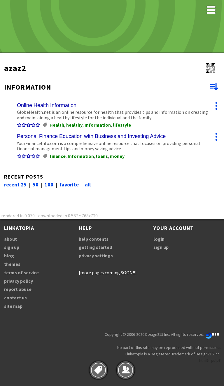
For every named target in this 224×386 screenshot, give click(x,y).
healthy (74, 125)
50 (35, 184)
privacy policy (18, 281)
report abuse (18, 289)
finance (58, 156)
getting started (95, 247)
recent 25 (15, 184)
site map (13, 306)
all (88, 184)
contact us (15, 298)
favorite (69, 184)
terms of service (21, 272)
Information (98, 125)
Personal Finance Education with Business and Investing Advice (91, 136)
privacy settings (96, 256)
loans (102, 156)
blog (9, 256)
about (10, 239)
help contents (93, 239)
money (117, 156)
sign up (11, 247)
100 (49, 184)
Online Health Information (46, 105)
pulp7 (215, 361)
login (158, 239)
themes (12, 264)
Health (57, 125)
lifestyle (122, 125)
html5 (204, 361)
